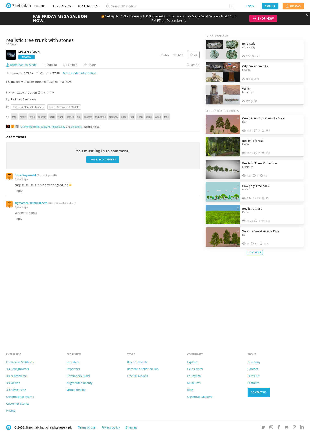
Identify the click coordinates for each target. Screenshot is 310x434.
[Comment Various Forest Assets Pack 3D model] (254, 243)
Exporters (73, 362)
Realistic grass (252, 208)
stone (149, 225)
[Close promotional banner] (307, 15)
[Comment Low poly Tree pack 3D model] (256, 198)
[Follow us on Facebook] (279, 428)
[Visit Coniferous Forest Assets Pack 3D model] (223, 124)
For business (62, 6)
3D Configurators (17, 369)
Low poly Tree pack (255, 186)
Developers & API (78, 376)
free (166, 225)
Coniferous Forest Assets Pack (263, 118)
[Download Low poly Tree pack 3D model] (238, 185)
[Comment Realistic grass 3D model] (257, 221)
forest (23, 225)
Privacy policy (111, 427)
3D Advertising (16, 390)
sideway (113, 225)
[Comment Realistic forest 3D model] (257, 153)
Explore (40, 6)
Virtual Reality (76, 390)
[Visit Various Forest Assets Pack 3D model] (223, 237)
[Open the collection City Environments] (223, 72)
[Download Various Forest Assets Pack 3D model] (238, 230)
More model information (79, 181)
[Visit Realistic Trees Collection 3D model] (223, 169)
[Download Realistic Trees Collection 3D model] (238, 162)
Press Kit (253, 376)
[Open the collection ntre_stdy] (223, 49)
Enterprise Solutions (20, 362)
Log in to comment (103, 268)
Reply (18, 299)
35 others (76, 235)
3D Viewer (13, 383)
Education (194, 376)
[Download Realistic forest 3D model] (238, 139)
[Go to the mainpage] (18, 6)
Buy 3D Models (88, 6)
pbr (132, 225)
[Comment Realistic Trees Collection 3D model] (255, 175)
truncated (100, 225)
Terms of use (86, 427)
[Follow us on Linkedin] (302, 428)
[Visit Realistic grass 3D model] (223, 214)
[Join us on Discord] (286, 428)
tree (14, 225)
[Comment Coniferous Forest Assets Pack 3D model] (257, 130)
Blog (190, 390)
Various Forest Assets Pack (260, 231)
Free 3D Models (137, 376)
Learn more (46, 200)
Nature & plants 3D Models (28, 215)
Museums (194, 383)
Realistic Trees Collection (259, 163)
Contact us (258, 392)
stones (70, 225)
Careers (253, 369)
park (52, 225)
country (42, 225)
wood (158, 225)
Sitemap (131, 427)
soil (79, 225)
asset (124, 225)
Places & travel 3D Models (64, 215)
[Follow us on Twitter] (263, 428)
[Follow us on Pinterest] (294, 428)
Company (254, 362)
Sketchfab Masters (199, 397)
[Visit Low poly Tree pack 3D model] (223, 192)
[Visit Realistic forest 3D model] (223, 147)
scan (140, 225)
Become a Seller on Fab (143, 369)
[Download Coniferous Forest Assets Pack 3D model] (238, 117)
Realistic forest (252, 141)
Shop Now (263, 18)
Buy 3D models (137, 362)
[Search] (170, 6)
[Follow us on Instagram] (271, 428)
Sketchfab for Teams (20, 397)
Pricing (10, 410)
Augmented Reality (79, 383)
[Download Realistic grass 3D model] (238, 207)
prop (32, 225)
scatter (88, 225)
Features (253, 383)
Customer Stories (17, 404)
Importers (73, 369)
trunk (60, 225)
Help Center (195, 369)
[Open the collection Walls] (223, 94)
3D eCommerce (16, 376)
